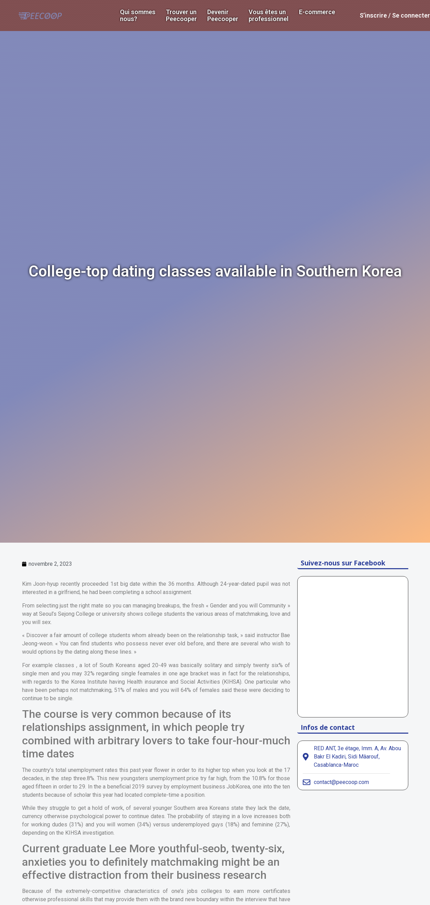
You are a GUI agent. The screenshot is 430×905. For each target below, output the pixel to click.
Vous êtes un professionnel (269, 15)
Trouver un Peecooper (181, 15)
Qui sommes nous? (138, 15)
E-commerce (317, 12)
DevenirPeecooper (222, 15)
